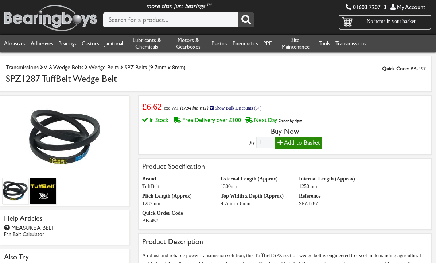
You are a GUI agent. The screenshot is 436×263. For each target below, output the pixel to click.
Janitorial (125, 44)
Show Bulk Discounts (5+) (234, 108)
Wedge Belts (114, 67)
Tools (345, 44)
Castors (99, 44)
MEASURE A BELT (30, 230)
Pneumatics (262, 44)
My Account (408, 7)
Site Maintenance (316, 43)
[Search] (246, 20)
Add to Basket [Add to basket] (299, 142)
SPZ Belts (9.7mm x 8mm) (170, 67)
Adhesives (45, 44)
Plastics (233, 44)
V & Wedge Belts (70, 67)
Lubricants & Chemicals (159, 43)
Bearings (74, 44)
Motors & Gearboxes (200, 43)
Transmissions (374, 44)
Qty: (252, 142)
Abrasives (16, 44)
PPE (287, 44)
